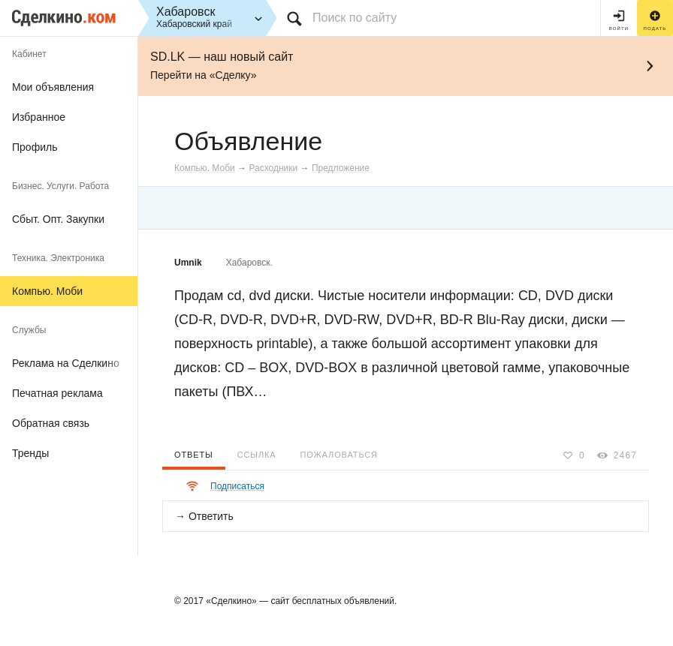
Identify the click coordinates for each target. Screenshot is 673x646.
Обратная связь (50, 423)
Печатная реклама (57, 393)
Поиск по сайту (354, 17)
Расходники (273, 168)
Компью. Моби (47, 291)
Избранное (38, 117)
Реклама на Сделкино (65, 363)
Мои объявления (53, 87)
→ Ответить (204, 516)
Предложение (341, 168)
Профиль (34, 147)
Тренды (30, 453)
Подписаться (237, 486)
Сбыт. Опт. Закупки (58, 219)
